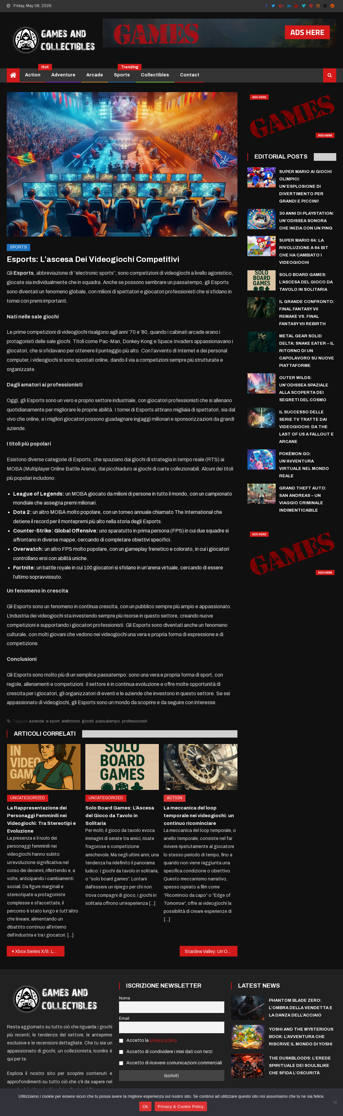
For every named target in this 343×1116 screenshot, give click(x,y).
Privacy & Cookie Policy (181, 1106)
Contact (189, 75)
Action (35, 72)
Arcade (94, 75)
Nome (124, 998)
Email (124, 1018)
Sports (124, 72)
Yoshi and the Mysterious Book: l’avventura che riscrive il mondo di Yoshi (301, 1036)
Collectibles (155, 75)
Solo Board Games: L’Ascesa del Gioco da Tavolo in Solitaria (119, 815)
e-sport (53, 721)
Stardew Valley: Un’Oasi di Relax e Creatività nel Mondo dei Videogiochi (211, 951)
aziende (36, 721)
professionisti (134, 721)
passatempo (108, 721)
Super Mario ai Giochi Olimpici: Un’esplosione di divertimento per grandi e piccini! (305, 186)
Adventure (63, 75)
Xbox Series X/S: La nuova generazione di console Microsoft (39, 951)
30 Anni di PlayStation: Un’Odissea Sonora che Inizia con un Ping (306, 220)
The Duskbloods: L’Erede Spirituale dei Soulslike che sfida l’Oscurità (300, 1065)
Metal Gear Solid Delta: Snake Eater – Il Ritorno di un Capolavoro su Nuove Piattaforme (306, 351)
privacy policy (163, 1040)
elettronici (71, 721)
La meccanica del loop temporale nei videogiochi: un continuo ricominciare (199, 815)
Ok (145, 1106)
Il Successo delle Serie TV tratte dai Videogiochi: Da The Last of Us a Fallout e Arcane (306, 427)
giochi (88, 721)
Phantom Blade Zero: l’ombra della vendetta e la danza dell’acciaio (300, 1007)
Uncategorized (27, 798)
